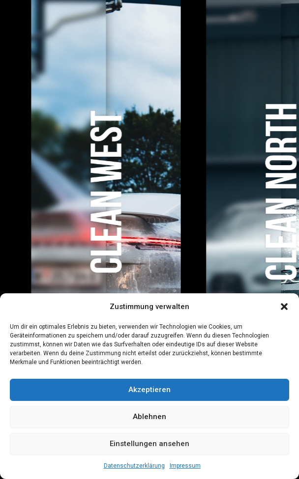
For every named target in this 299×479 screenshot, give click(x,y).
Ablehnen (149, 416)
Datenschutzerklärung (134, 465)
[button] (284, 306)
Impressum (185, 465)
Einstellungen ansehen (149, 443)
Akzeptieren (149, 389)
